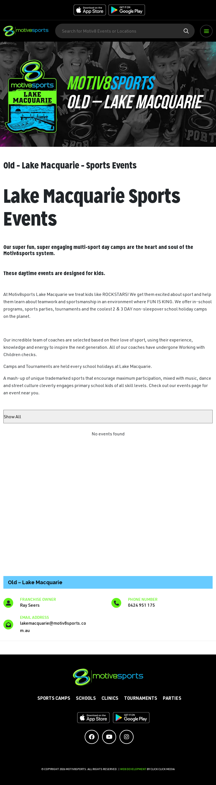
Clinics (110, 699)
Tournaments (140, 699)
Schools (86, 699)
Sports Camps (53, 699)
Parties (172, 699)
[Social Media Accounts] (92, 737)
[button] (206, 31)
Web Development (133, 769)
